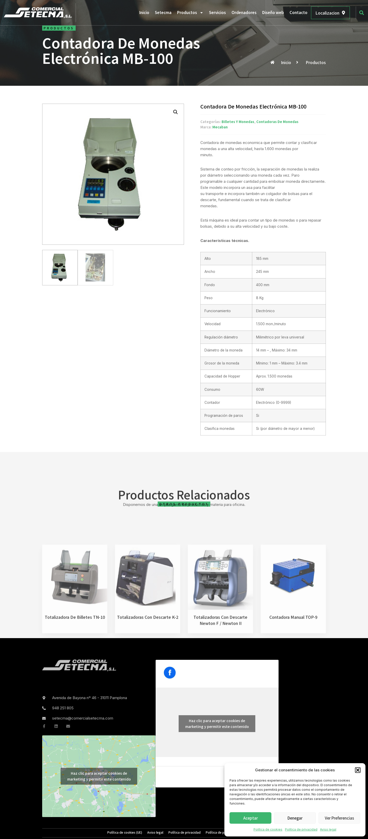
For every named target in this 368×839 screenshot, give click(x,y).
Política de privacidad (301, 829)
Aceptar (250, 818)
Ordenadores (244, 12)
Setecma (163, 12)
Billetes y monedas (238, 121)
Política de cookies (268, 829)
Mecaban (220, 127)
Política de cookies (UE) (124, 832)
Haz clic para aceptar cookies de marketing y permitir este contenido (99, 776)
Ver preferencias (339, 818)
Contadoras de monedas (277, 121)
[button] (357, 770)
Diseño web (273, 12)
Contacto (298, 12)
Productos (190, 12)
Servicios (217, 12)
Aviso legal (328, 829)
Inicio (144, 12)
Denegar (295, 818)
